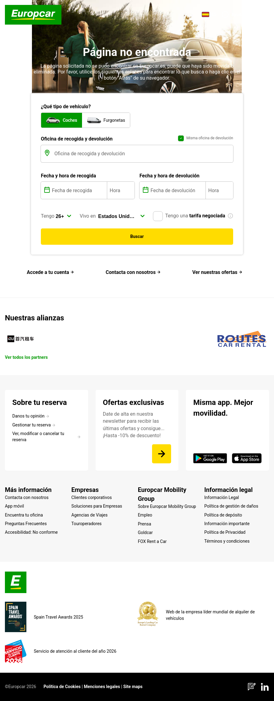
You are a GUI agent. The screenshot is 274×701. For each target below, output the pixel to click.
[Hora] (121, 190)
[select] (63, 216)
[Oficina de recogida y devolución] (143, 153)
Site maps (133, 686)
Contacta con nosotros (133, 272)
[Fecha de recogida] (79, 190)
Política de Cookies (62, 686)
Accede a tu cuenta (50, 272)
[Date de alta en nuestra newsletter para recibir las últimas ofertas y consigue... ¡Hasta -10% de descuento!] (161, 453)
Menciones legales (102, 686)
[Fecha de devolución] (177, 190)
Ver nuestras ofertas (217, 272)
